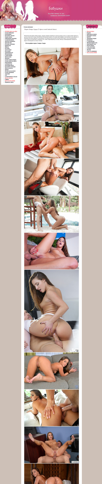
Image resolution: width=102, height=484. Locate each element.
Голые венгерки (28, 27)
